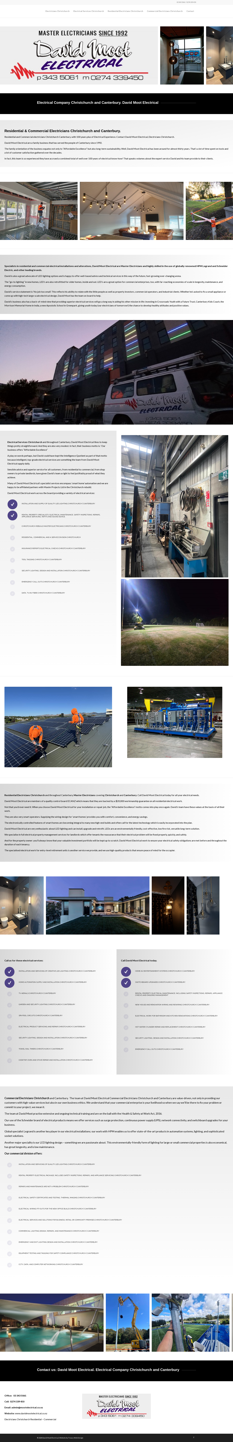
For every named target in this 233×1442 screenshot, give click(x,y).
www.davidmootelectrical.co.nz (31, 1413)
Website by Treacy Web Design (71, 1438)
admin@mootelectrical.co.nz (27, 1407)
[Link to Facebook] (194, 1437)
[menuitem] (57, 11)
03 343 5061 (19, 1395)
